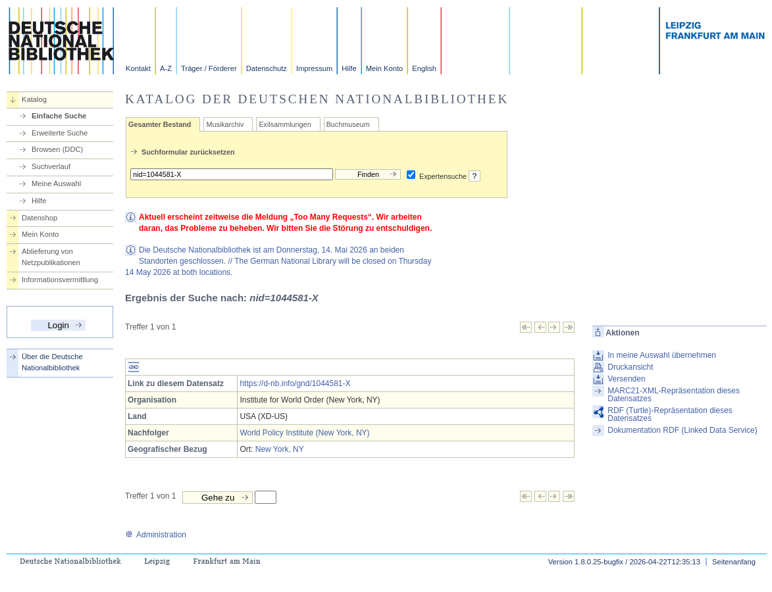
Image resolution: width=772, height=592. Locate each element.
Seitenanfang (734, 562)
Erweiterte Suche (60, 133)
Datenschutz (266, 68)
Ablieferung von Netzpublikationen (51, 256)
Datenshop (39, 218)
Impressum (314, 68)
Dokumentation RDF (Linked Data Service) (682, 430)
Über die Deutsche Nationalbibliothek (52, 362)
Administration (155, 534)
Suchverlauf (51, 166)
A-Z (166, 68)
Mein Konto (384, 68)
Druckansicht (630, 367)
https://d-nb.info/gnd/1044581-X (295, 383)
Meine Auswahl (56, 183)
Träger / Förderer (209, 68)
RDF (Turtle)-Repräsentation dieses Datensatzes (670, 414)
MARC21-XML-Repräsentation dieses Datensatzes (673, 394)
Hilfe (349, 68)
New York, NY (279, 449)
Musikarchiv (225, 124)
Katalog (34, 99)
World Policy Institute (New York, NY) (304, 432)
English (424, 68)
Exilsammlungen (285, 124)
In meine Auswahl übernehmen (661, 355)
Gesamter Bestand (159, 124)
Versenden (626, 378)
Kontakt (138, 68)
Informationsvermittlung (60, 280)
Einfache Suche (59, 116)
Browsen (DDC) (57, 149)
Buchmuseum (348, 124)
